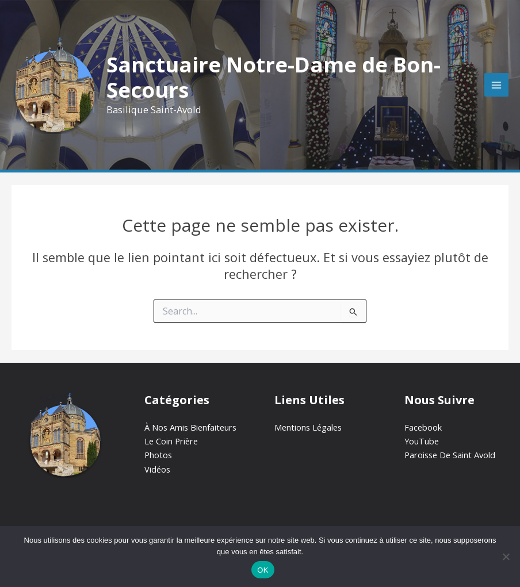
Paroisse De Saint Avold (449, 455)
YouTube (421, 441)
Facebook (423, 427)
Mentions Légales (308, 427)
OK (262, 570)
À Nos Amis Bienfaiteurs (190, 427)
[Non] (505, 556)
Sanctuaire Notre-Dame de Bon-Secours (273, 77)
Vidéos (157, 469)
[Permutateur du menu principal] (496, 85)
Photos (158, 455)
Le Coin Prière (171, 441)
